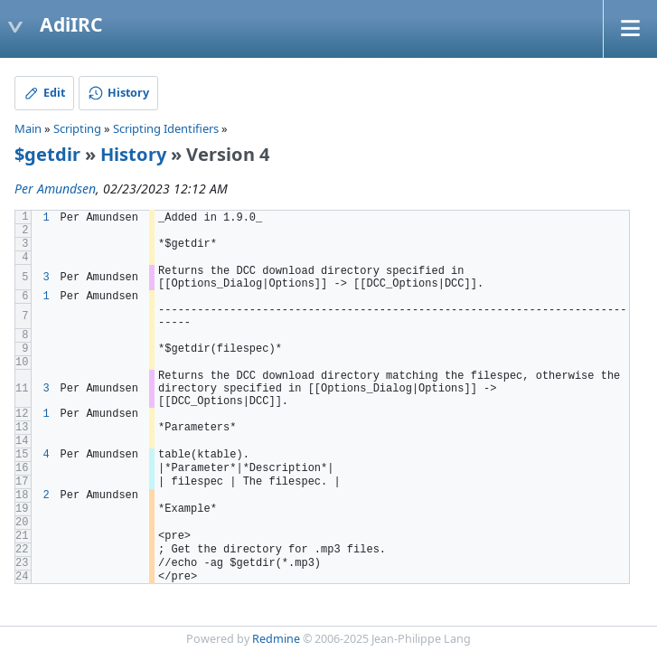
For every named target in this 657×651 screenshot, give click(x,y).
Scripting (77, 128)
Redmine (276, 638)
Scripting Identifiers (166, 128)
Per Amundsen (55, 188)
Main (28, 128)
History (133, 154)
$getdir (47, 154)
